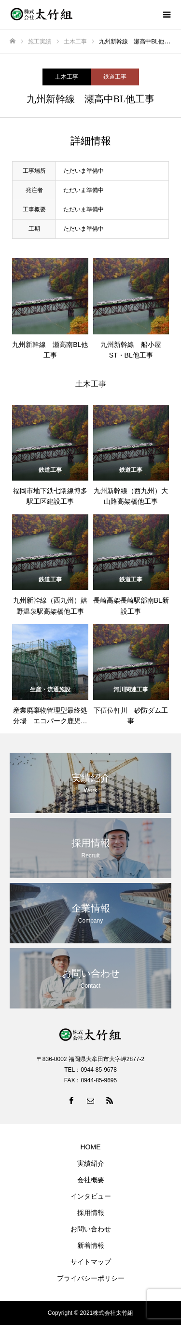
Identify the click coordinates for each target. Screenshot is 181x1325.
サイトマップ (90, 1262)
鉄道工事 (114, 76)
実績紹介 (90, 1163)
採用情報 (90, 1212)
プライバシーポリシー (91, 1278)
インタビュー (90, 1196)
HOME (91, 1147)
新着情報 (90, 1245)
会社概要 (90, 1180)
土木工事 (66, 76)
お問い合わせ (90, 1229)
